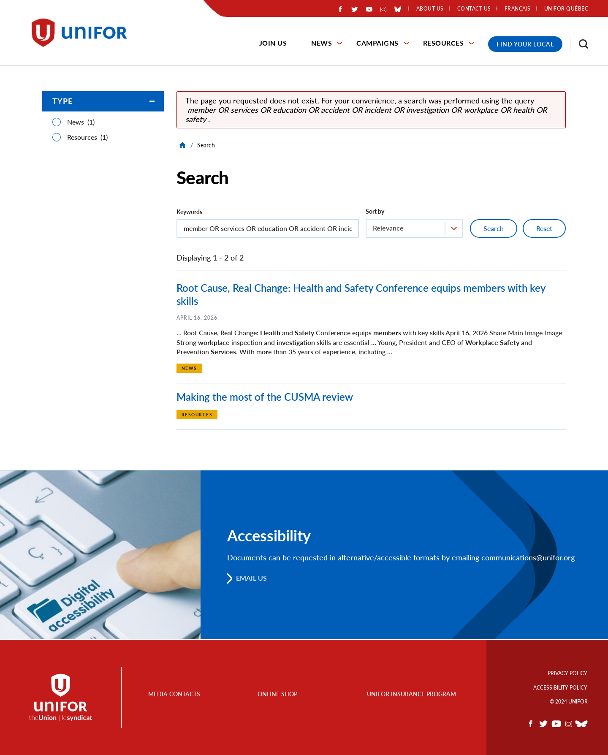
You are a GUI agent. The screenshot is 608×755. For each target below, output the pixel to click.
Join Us (273, 43)
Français (518, 8)
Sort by (375, 211)
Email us (251, 578)
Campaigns (377, 43)
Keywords (189, 211)
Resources (443, 43)
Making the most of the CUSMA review (264, 397)
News (321, 43)
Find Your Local (525, 44)
